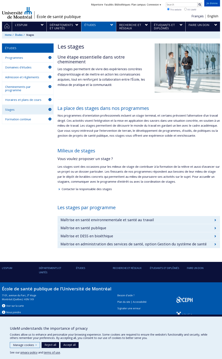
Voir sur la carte (15, 305)
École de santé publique (59, 17)
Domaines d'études (18, 67)
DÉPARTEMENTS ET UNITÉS (50, 270)
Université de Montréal (17, 13)
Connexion (154, 4)
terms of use (52, 352)
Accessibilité (140, 302)
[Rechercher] (199, 4)
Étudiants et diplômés (164, 268)
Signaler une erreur (129, 308)
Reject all (50, 345)
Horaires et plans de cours (23, 100)
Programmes (14, 58)
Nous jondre (13, 312)
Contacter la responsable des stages (87, 189)
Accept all (69, 345)
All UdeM (190, 9)
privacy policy (28, 352)
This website (174, 9)
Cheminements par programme (18, 88)
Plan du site (123, 302)
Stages (10, 109)
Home (8, 35)
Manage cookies (25, 345)
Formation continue (18, 119)
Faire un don (195, 268)
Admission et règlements (22, 77)
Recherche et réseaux (127, 268)
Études (19, 35)
